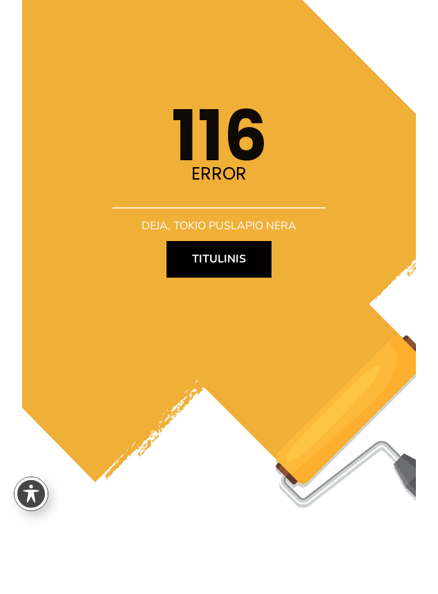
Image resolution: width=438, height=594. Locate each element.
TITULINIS (219, 259)
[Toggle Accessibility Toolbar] (31, 493)
